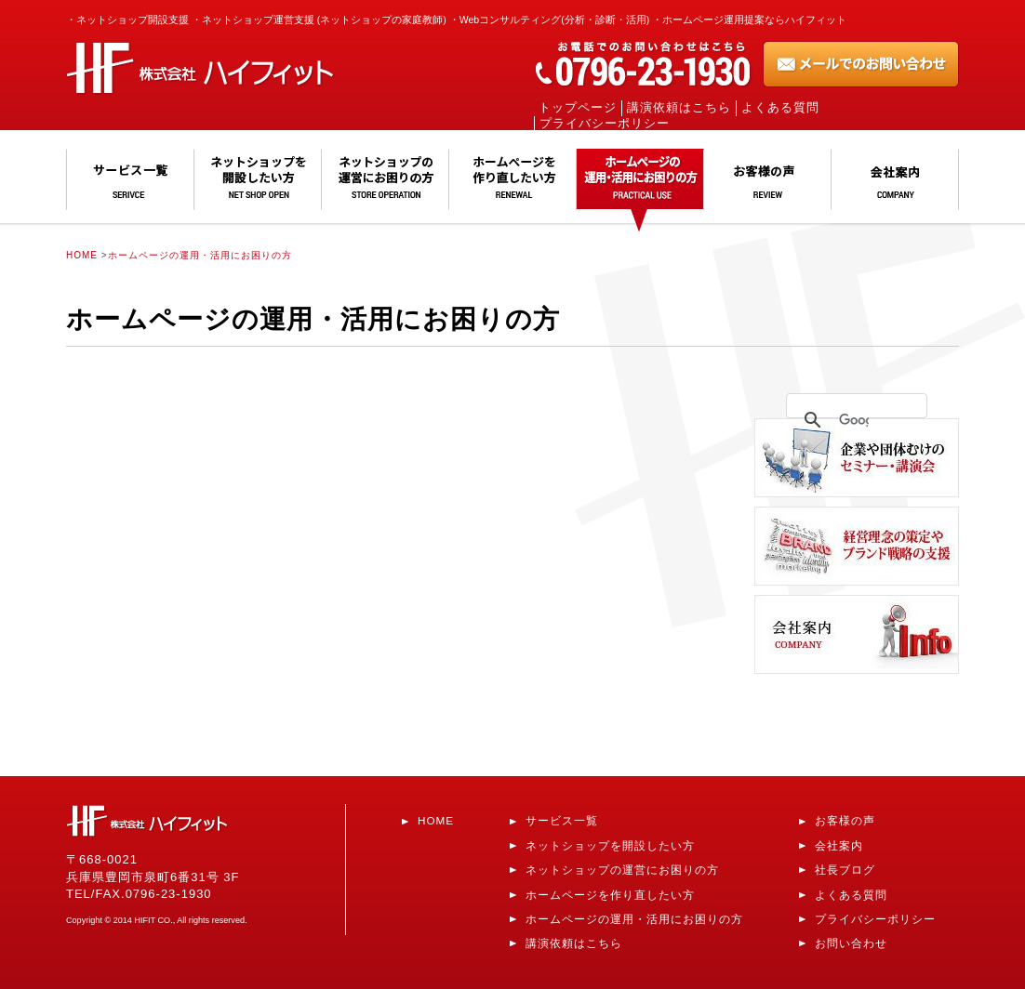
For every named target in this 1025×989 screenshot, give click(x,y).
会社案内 (839, 845)
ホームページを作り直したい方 (610, 895)
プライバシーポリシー (604, 123)
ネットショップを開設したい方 (610, 845)
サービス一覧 (562, 820)
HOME (82, 255)
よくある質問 (780, 107)
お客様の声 (845, 820)
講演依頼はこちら (679, 107)
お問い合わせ (851, 943)
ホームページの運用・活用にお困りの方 (200, 255)
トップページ (578, 107)
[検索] (854, 420)
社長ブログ (845, 870)
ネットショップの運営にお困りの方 (622, 870)
